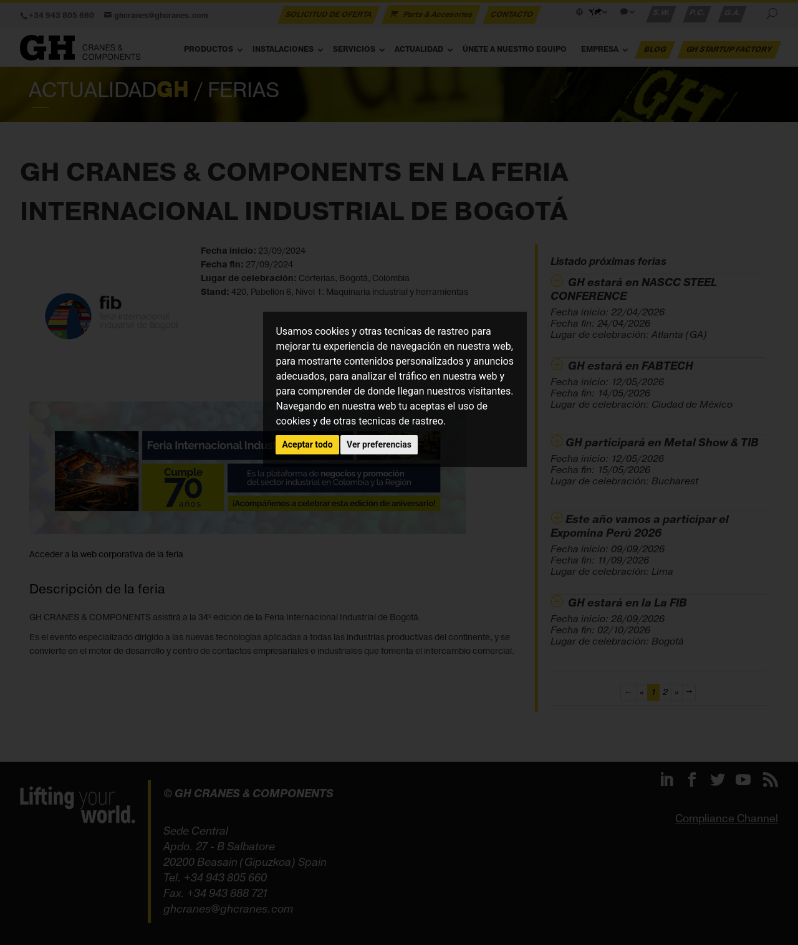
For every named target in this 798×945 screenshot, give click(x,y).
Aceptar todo (307, 444)
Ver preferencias (379, 444)
